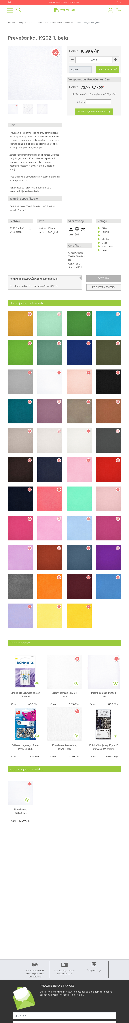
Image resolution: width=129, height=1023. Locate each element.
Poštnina (104, 278)
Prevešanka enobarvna (62, 22)
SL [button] (119, 2)
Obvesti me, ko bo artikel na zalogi (94, 111)
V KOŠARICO (108, 69)
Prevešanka (43, 22)
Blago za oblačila (26, 22)
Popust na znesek (103, 287)
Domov (11, 22)
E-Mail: (81, 101)
